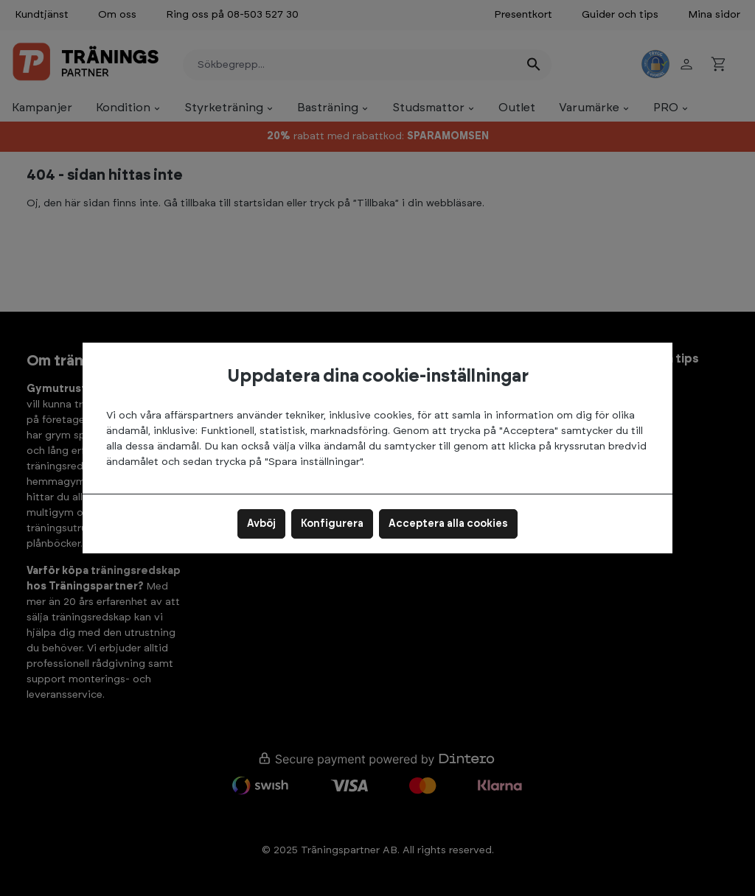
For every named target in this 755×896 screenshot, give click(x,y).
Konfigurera (332, 524)
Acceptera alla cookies (448, 524)
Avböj (261, 524)
